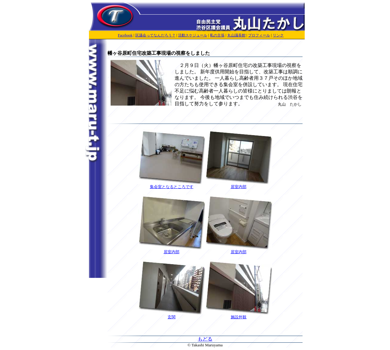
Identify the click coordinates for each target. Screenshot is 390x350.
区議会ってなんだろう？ (155, 35)
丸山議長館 (236, 35)
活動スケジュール (192, 35)
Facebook (125, 35)
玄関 (171, 315)
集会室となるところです (171, 184)
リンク (278, 35)
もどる (205, 338)
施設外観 (238, 315)
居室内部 (238, 184)
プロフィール (259, 35)
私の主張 (217, 35)
